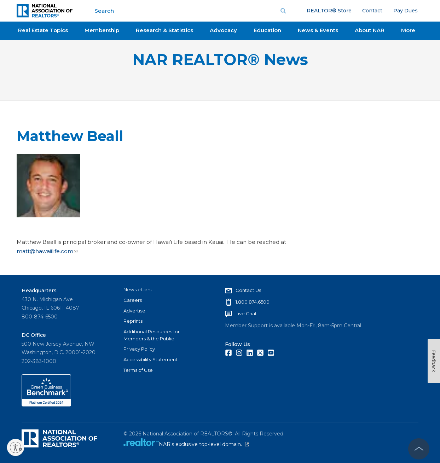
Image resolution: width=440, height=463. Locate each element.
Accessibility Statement (150, 359)
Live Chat (246, 313)
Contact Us (248, 290)
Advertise (134, 310)
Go (283, 11)
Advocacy (223, 30)
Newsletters (137, 289)
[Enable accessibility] (15, 447)
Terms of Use (138, 370)
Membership (102, 30)
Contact (372, 10)
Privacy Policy (139, 349)
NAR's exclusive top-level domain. (204, 444)
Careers (132, 300)
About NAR (369, 30)
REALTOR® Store (329, 10)
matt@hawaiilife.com (47, 251)
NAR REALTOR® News (220, 59)
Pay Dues (405, 10)
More (408, 30)
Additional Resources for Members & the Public (151, 335)
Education (267, 30)
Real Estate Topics (43, 30)
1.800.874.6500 (253, 302)
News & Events (318, 30)
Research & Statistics (164, 30)
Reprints (133, 321)
